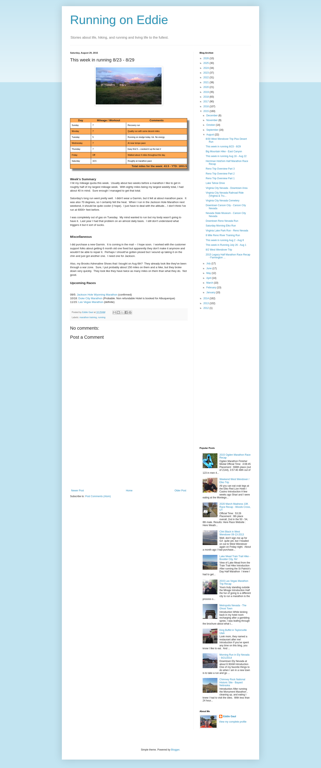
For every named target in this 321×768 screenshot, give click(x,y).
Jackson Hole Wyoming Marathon (97, 294)
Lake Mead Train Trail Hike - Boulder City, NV (234, 558)
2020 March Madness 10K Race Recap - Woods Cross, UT (235, 506)
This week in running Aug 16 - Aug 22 (226, 156)
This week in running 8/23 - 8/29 (223, 146)
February (211, 287)
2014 (206, 298)
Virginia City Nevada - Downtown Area (226, 188)
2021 (206, 82)
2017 (206, 101)
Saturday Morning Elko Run (221, 225)
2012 (206, 308)
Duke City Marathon (90, 298)
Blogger (175, 749)
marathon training (88, 317)
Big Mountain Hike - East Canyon (224, 151)
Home (129, 490)
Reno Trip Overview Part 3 (220, 168)
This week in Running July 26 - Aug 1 (226, 245)
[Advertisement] (128, 458)
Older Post (180, 490)
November (212, 120)
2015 (206, 111)
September (212, 129)
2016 (206, 106)
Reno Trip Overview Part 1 (220, 178)
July (208, 263)
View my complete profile (232, 721)
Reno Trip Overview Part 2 (220, 173)
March (210, 282)
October (211, 125)
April (209, 278)
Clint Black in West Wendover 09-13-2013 (231, 533)
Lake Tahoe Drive (215, 183)
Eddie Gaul (229, 716)
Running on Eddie (119, 20)
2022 (206, 77)
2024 (206, 68)
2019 (206, 92)
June (209, 268)
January (211, 292)
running (101, 317)
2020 (206, 87)
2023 (206, 72)
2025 (206, 63)
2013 (206, 303)
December (212, 115)
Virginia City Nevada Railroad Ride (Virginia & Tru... (225, 194)
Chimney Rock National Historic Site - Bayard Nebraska (232, 682)
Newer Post (77, 490)
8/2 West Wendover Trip (219, 249)
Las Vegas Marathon (90, 302)
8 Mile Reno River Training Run (223, 235)
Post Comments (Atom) (98, 496)
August (210, 134)
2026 (206, 58)
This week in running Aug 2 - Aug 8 (225, 240)
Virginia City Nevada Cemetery (222, 200)
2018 (206, 96)
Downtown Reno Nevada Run (222, 220)
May (209, 273)
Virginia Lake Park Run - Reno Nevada (227, 230)
